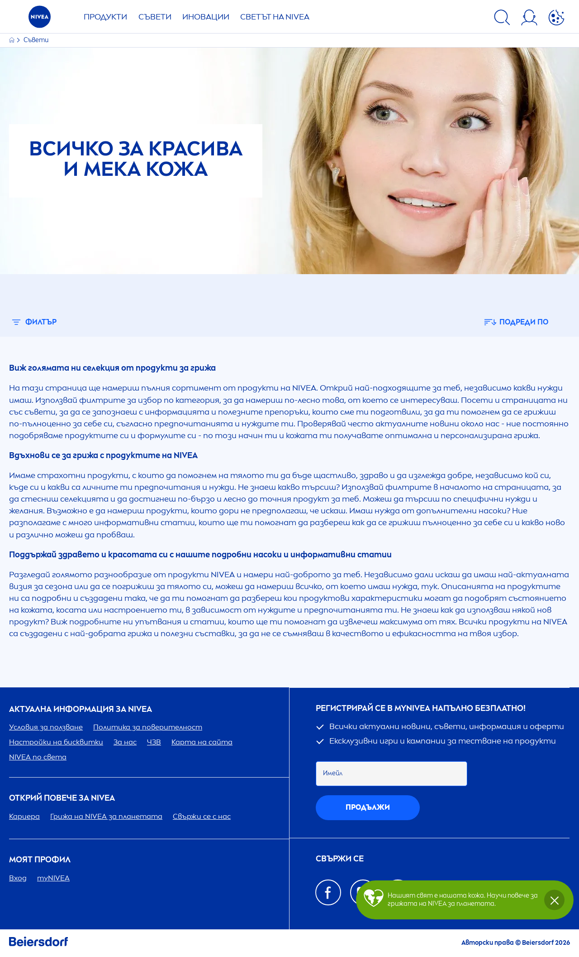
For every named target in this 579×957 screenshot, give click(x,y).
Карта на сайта (202, 742)
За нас (125, 742)
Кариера (24, 816)
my (53, 878)
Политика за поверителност (147, 727)
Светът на (274, 17)
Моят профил (40, 860)
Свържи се (340, 859)
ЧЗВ (154, 742)
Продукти (105, 17)
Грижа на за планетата (106, 816)
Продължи (368, 807)
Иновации (205, 17)
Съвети (154, 17)
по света (37, 757)
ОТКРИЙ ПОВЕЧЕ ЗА (62, 798)
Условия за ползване (46, 727)
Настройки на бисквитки (56, 742)
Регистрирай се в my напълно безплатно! (421, 708)
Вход (18, 878)
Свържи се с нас (202, 816)
